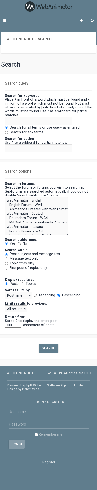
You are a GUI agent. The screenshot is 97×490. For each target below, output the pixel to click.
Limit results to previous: (26, 303)
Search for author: (20, 139)
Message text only (21, 258)
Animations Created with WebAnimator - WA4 (36, 209)
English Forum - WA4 (36, 205)
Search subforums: (21, 239)
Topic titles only (19, 263)
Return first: (15, 317)
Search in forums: (20, 184)
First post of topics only (26, 268)
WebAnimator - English (36, 200)
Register (55, 402)
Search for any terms (24, 132)
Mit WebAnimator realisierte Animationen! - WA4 (36, 222)
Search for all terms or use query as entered (42, 127)
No (22, 243)
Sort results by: (18, 290)
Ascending (44, 295)
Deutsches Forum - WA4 (36, 218)
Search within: (17, 250)
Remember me (48, 434)
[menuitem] (92, 21)
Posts (12, 283)
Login (38, 402)
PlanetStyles (30, 389)
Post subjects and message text (32, 254)
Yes (10, 243)
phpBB (29, 385)
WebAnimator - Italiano (36, 227)
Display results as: (20, 280)
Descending (68, 295)
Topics (28, 283)
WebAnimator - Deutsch (36, 214)
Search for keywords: (22, 96)
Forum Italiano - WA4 (36, 231)
